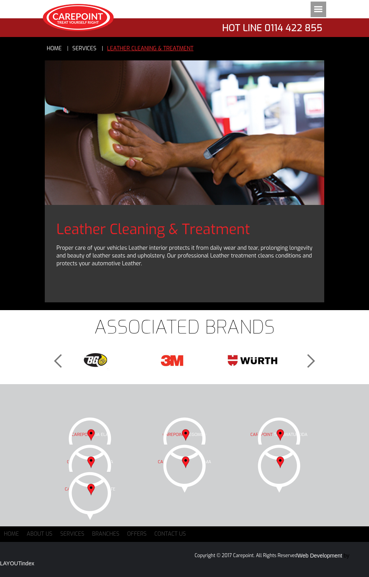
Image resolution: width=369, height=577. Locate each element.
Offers (137, 534)
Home (54, 48)
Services (72, 534)
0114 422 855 (293, 28)
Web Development (319, 555)
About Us (40, 534)
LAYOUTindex (17, 563)
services (84, 48)
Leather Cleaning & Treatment (150, 48)
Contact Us (170, 534)
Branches (105, 534)
